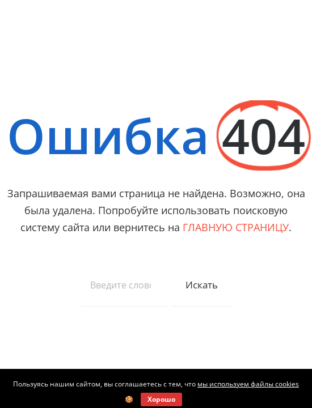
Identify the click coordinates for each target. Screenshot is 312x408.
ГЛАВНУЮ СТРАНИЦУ (236, 227)
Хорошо (161, 399)
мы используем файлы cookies (248, 384)
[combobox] (124, 285)
